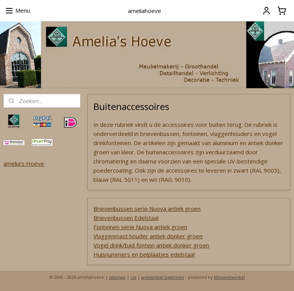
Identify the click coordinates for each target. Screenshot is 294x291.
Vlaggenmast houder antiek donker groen (148, 236)
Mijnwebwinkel (229, 277)
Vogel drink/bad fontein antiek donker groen (151, 245)
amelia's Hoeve (23, 163)
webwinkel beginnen (162, 277)
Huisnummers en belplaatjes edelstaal (144, 254)
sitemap (117, 277)
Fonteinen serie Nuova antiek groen (141, 227)
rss (133, 277)
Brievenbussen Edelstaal (126, 217)
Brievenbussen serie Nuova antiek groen (147, 208)
